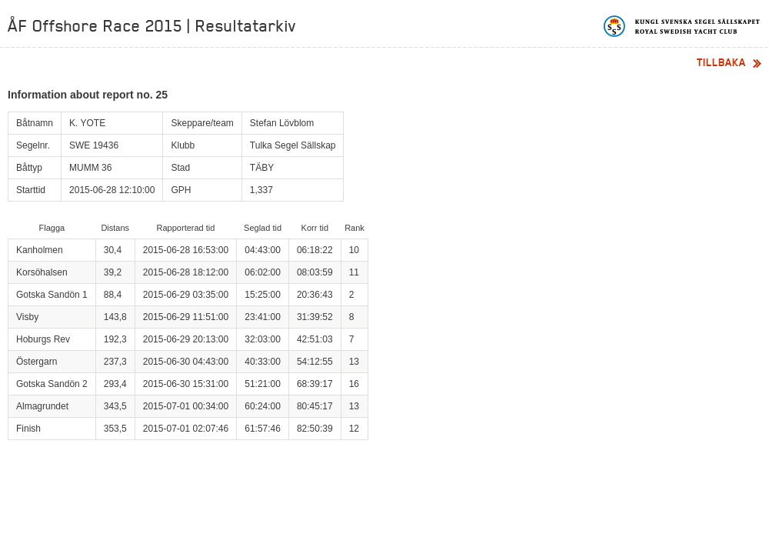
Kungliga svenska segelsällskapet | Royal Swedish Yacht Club (682, 26)
